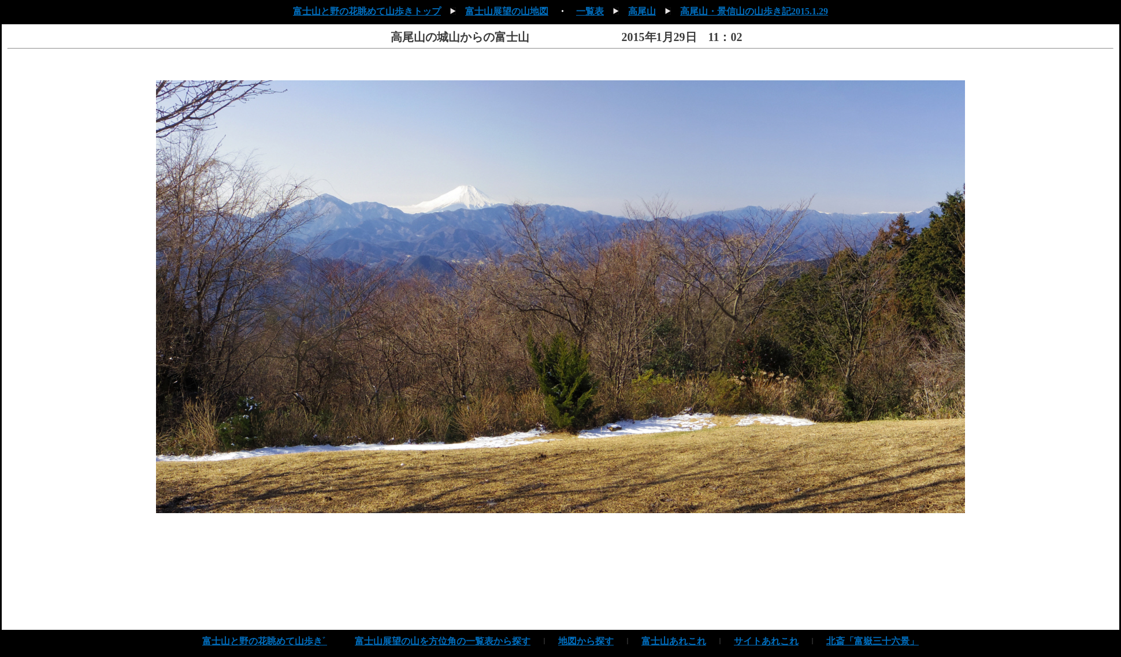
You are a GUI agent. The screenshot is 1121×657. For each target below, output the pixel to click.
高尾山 (642, 11)
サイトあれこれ (766, 641)
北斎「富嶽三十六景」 (872, 641)
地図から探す (586, 641)
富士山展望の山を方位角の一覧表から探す (442, 641)
